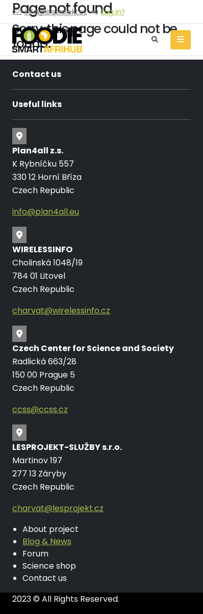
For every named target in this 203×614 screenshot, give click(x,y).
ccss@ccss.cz (40, 409)
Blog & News (46, 541)
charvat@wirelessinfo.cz (61, 310)
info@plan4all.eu (45, 212)
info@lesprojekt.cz (55, 12)
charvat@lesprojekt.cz (58, 508)
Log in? (113, 12)
